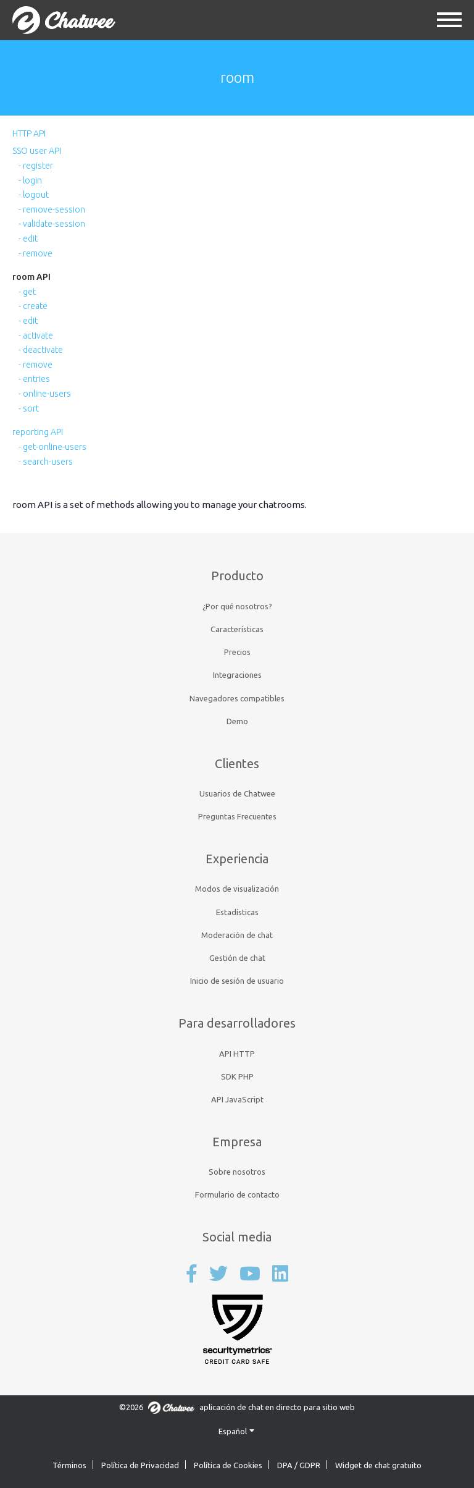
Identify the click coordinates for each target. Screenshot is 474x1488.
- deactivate (41, 350)
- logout (34, 195)
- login (30, 180)
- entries (34, 379)
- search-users (46, 462)
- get (27, 292)
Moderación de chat (237, 935)
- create (33, 306)
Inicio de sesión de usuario (237, 980)
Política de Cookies (228, 1465)
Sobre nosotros (237, 1171)
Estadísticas (237, 912)
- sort (29, 408)
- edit (28, 238)
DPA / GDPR (298, 1465)
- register (36, 166)
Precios (237, 652)
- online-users (45, 394)
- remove (35, 253)
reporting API (37, 432)
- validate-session (52, 224)
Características (237, 629)
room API (31, 277)
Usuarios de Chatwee (237, 793)
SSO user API (36, 151)
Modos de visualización (237, 888)
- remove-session (52, 209)
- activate (36, 335)
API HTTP (237, 1053)
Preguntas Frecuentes (237, 816)
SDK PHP (237, 1076)
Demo (237, 721)
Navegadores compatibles (237, 698)
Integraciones (237, 674)
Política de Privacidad (140, 1465)
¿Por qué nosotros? (237, 606)
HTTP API (29, 133)
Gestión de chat (237, 957)
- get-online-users (52, 447)
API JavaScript (237, 1099)
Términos (69, 1465)
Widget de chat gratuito (378, 1465)
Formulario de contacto (237, 1194)
